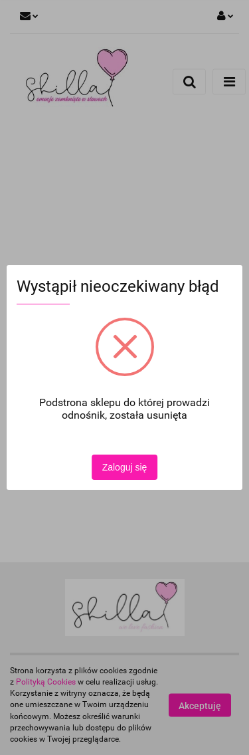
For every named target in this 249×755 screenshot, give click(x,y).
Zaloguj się (124, 467)
